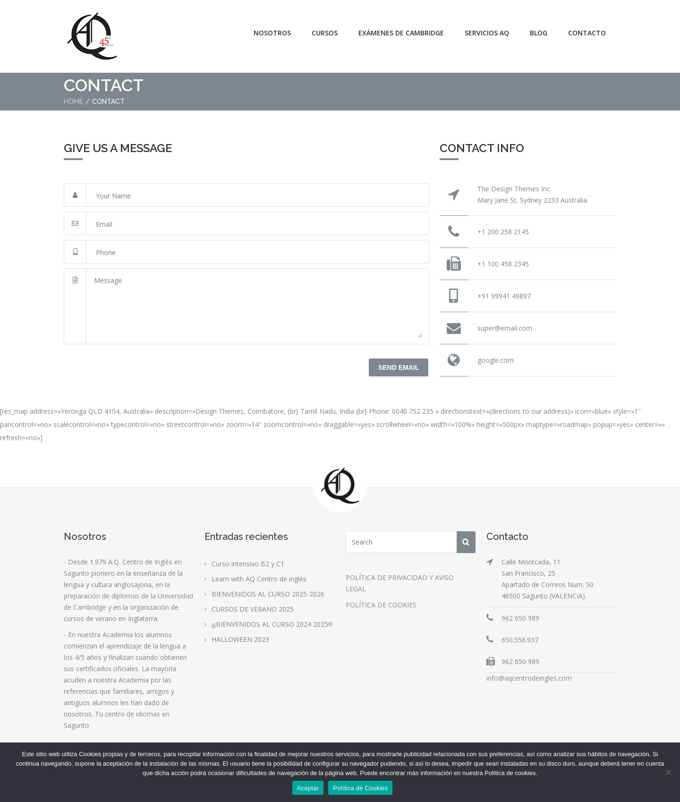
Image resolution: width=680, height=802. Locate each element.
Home (73, 101)
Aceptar (308, 788)
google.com (495, 360)
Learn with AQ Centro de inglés (259, 578)
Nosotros (272, 32)
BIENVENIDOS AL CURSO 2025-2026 (268, 593)
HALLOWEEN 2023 (240, 639)
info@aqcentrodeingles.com (529, 678)
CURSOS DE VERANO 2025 (253, 609)
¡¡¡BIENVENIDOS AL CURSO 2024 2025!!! (272, 624)
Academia (117, 634)
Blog (538, 32)
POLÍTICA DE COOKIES (381, 604)
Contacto (587, 32)
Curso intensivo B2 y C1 (248, 563)
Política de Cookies (360, 788)
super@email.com (504, 328)
